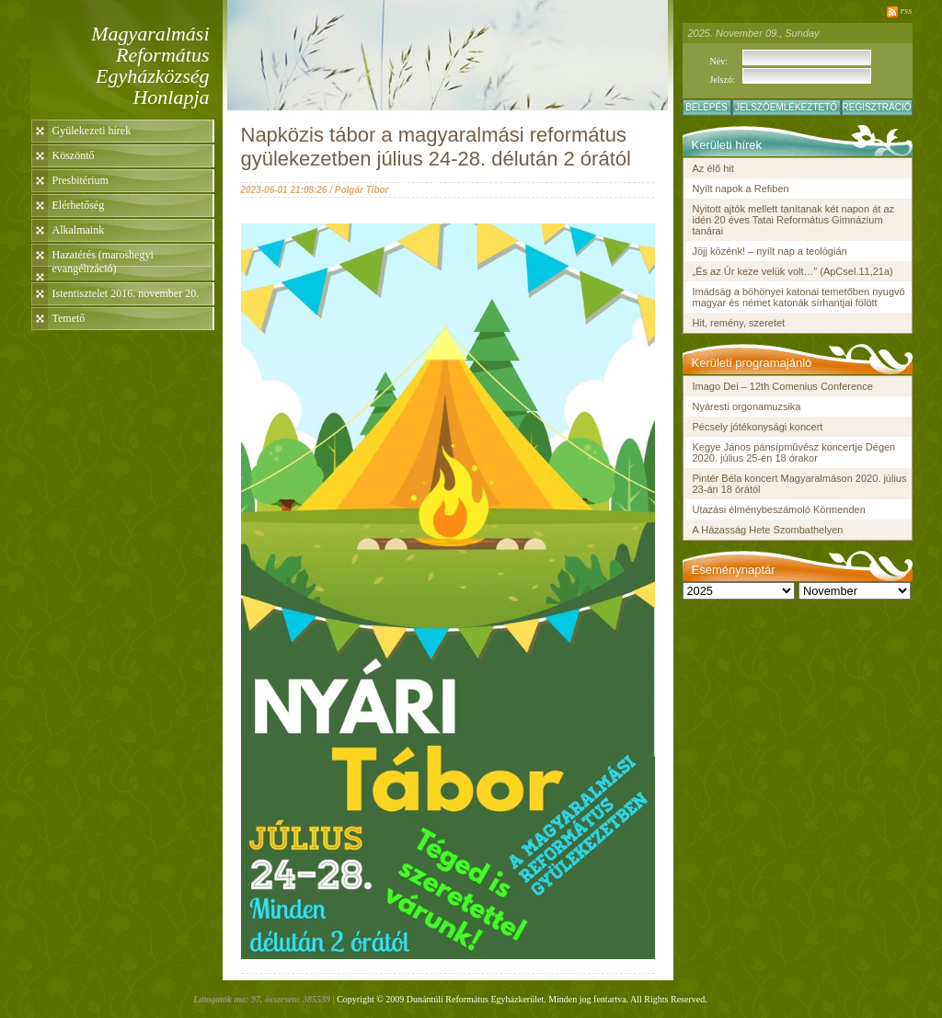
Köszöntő (73, 155)
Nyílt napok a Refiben (741, 188)
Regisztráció (877, 107)
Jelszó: (722, 79)
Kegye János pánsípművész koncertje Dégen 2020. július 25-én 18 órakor (794, 452)
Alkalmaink (78, 229)
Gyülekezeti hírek (92, 130)
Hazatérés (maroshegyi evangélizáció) (103, 261)
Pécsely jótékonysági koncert (758, 426)
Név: (719, 61)
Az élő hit (713, 168)
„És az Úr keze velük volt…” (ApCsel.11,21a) (793, 271)
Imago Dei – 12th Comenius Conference (783, 386)
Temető (69, 318)
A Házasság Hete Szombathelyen (768, 529)
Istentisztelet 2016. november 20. (126, 293)
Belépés (706, 107)
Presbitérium (80, 180)
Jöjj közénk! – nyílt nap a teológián (770, 251)
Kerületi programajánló (752, 363)
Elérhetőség (78, 205)
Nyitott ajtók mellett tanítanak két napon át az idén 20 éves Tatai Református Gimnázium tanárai (794, 219)
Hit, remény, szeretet (739, 322)
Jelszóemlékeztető (786, 107)
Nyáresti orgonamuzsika (747, 406)
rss (907, 10)
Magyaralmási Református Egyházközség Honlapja (150, 65)
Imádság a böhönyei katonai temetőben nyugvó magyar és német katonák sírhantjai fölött (799, 297)
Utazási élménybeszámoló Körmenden (779, 509)
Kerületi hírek (727, 145)
